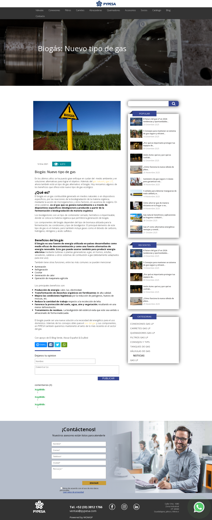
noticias (138, 355)
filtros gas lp (139, 337)
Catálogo (151, 10)
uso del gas (90, 323)
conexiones (53, 10)
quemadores (109, 10)
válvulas (39, 10)
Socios (139, 10)
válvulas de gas (139, 351)
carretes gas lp (140, 328)
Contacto (39, 16)
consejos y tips (139, 341)
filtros (66, 10)
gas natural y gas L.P (102, 181)
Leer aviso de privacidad (73, 492)
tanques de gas (139, 346)
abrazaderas (92, 10)
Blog (162, 10)
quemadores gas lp (142, 332)
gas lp (134, 360)
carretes (78, 10)
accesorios (126, 10)
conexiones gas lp (141, 323)
